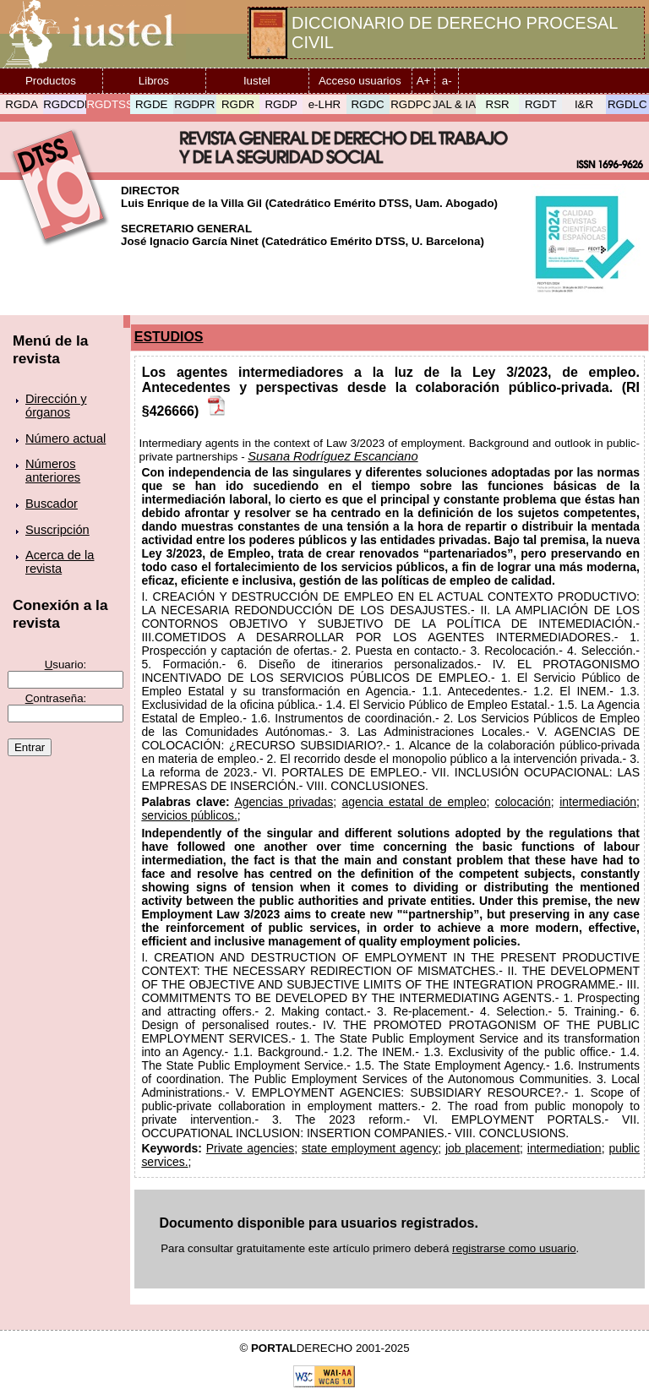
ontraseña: (56, 698)
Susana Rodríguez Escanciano (332, 456)
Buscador (51, 503)
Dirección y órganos (56, 405)
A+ (424, 80)
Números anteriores (52, 470)
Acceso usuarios (360, 80)
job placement (482, 1148)
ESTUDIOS (169, 337)
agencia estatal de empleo (414, 802)
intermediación (597, 802)
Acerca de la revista (59, 561)
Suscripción (57, 530)
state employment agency (370, 1148)
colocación (523, 802)
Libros (154, 80)
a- (447, 80)
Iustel (256, 80)
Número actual (65, 438)
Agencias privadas (283, 802)
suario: (66, 664)
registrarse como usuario (514, 1248)
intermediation (564, 1148)
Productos (50, 80)
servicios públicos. (189, 815)
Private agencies (250, 1148)
